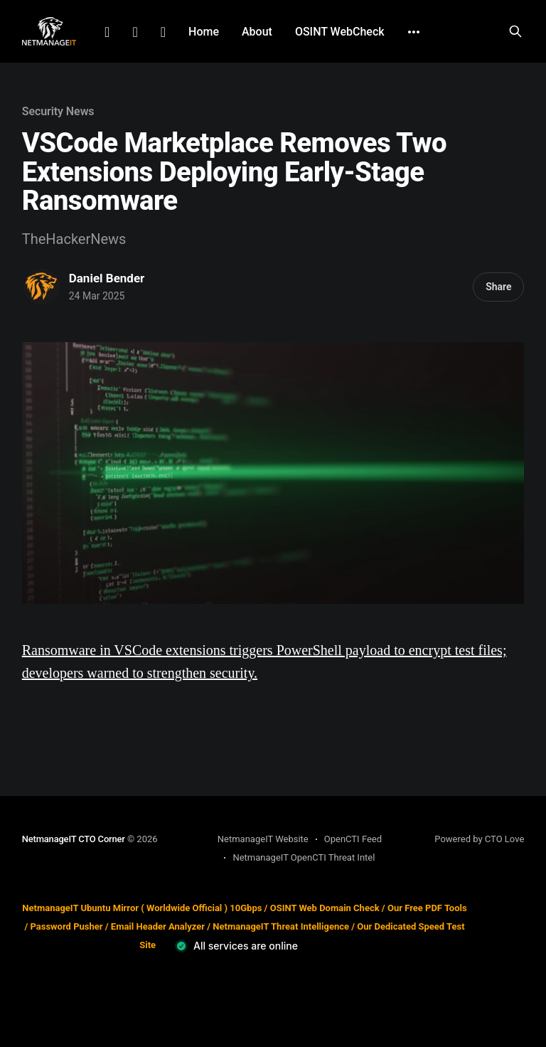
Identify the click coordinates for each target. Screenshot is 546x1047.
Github (163, 32)
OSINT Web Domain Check (325, 908)
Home (203, 31)
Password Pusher (66, 926)
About (257, 31)
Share (498, 286)
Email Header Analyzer (158, 926)
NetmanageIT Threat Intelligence (281, 926)
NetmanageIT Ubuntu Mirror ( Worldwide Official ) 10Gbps (142, 908)
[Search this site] (515, 31)
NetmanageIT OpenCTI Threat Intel (303, 857)
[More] (413, 32)
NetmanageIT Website (263, 839)
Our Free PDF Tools (427, 908)
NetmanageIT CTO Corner (73, 839)
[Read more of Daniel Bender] (42, 287)
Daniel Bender (107, 278)
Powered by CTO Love (479, 839)
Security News (58, 111)
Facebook (134, 32)
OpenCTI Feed (353, 839)
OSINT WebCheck (340, 31)
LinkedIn (107, 32)
